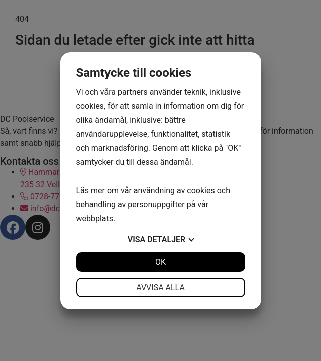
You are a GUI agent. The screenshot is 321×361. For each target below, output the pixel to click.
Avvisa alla (160, 287)
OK (160, 262)
